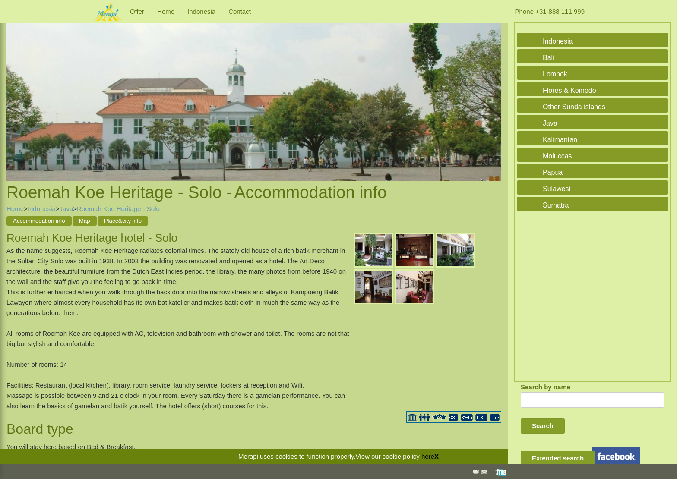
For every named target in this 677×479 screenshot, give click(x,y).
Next (492, 92)
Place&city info (123, 220)
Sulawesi (556, 188)
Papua (553, 172)
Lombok (555, 74)
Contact (239, 11)
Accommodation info (39, 220)
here (427, 456)
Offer (137, 11)
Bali (548, 57)
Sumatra (556, 205)
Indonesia (201, 11)
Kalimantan (560, 139)
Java (66, 208)
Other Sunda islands (574, 106)
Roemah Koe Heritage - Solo (118, 208)
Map (84, 220)
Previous (15, 92)
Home (165, 11)
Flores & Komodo (569, 90)
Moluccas (557, 156)
